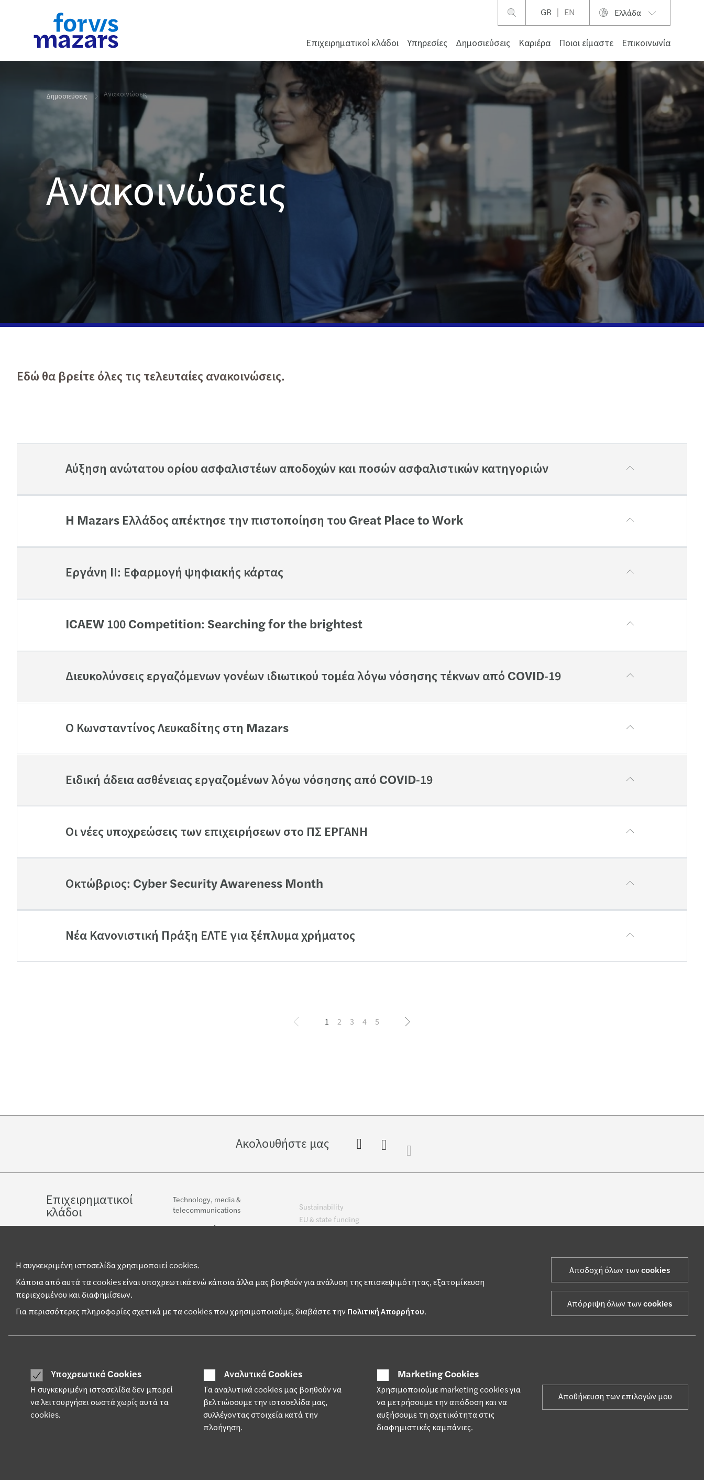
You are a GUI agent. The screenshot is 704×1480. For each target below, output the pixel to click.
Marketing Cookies (438, 1374)
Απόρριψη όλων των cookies (619, 1304)
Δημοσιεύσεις (483, 43)
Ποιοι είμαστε (586, 43)
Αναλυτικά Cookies (263, 1374)
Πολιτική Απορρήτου (385, 1312)
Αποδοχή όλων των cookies (619, 1270)
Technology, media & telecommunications (207, 1212)
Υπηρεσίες (427, 43)
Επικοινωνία (646, 43)
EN (569, 12)
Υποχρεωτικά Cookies (96, 1374)
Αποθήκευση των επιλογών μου (615, 1396)
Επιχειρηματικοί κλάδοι (352, 43)
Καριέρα (535, 43)
